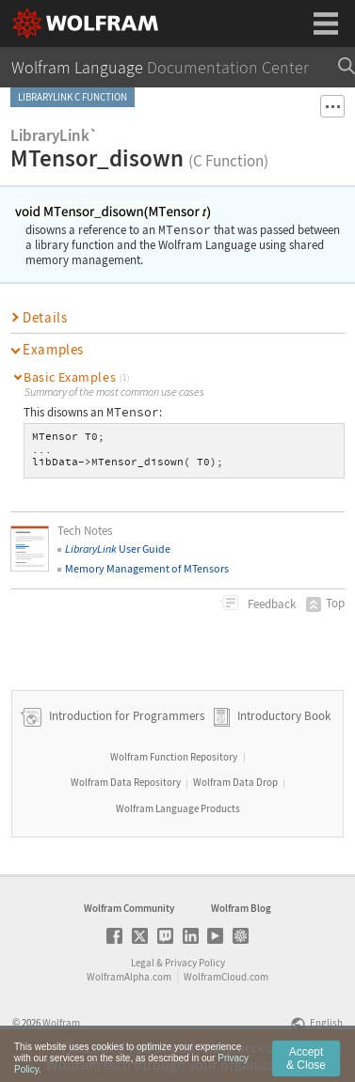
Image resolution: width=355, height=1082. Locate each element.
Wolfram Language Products (178, 808)
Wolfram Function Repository (173, 756)
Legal (142, 962)
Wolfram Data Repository (126, 782)
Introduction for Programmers (125, 716)
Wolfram (61, 1022)
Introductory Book (284, 716)
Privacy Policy (195, 962)
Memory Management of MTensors (147, 568)
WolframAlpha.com (129, 976)
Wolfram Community (129, 908)
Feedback (270, 604)
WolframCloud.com (226, 976)
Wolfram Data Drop (235, 782)
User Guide (117, 548)
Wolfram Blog (241, 908)
